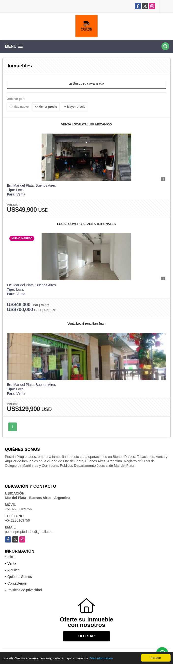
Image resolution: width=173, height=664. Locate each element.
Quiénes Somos (19, 577)
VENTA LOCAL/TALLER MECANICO (86, 124)
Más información (101, 659)
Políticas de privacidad (24, 590)
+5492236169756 (18, 509)
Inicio (11, 557)
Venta (11, 563)
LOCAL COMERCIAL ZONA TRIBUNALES (86, 224)
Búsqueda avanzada (86, 83)
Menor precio (46, 106)
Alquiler (13, 570)
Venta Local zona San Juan (86, 323)
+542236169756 (17, 520)
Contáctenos (17, 583)
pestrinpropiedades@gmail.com (29, 532)
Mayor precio (74, 106)
